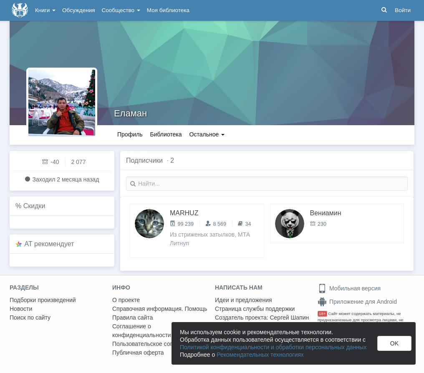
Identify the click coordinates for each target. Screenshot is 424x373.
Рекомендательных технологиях (260, 354)
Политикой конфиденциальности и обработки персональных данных (273, 347)
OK (394, 343)
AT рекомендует (49, 243)
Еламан (130, 113)
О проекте (126, 300)
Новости (21, 308)
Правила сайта (132, 317)
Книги (45, 10)
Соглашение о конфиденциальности (141, 330)
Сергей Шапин (289, 317)
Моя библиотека (168, 10)
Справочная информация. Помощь (159, 308)
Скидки (34, 205)
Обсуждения (78, 10)
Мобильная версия (349, 288)
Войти (403, 10)
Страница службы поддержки (255, 308)
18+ (322, 313)
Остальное (207, 134)
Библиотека (166, 134)
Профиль (129, 134)
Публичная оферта (138, 352)
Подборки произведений (43, 300)
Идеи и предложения (243, 300)
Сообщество (121, 10)
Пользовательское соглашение (154, 343)
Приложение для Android (357, 301)
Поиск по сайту (30, 317)
